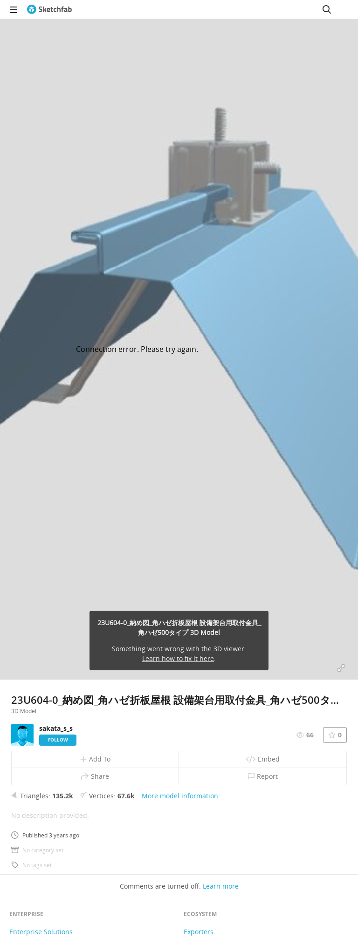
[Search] (327, 9)
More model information (180, 795)
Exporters (198, 931)
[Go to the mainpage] (49, 9)
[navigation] (13, 9)
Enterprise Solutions (41, 931)
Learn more (221, 886)
